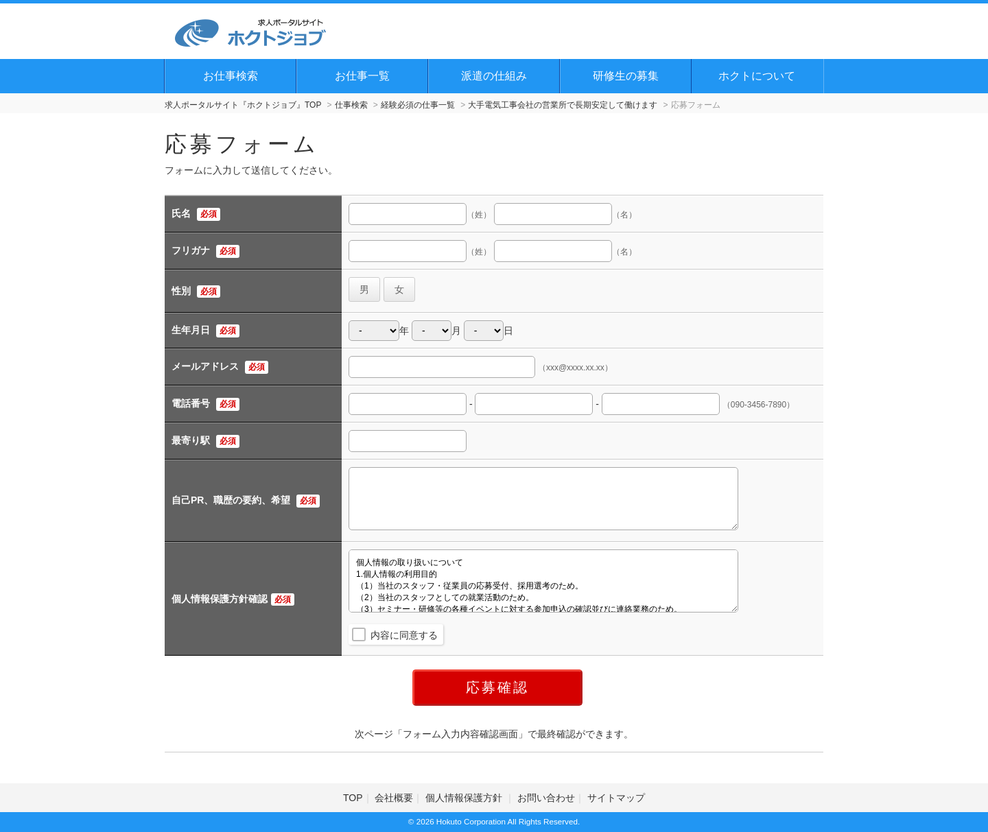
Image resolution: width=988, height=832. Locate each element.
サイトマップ (616, 797)
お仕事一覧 (362, 76)
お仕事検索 (230, 76)
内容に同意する (404, 635)
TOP (353, 797)
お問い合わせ (546, 797)
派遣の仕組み (494, 76)
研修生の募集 (626, 76)
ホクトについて (756, 76)
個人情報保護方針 (465, 797)
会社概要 (394, 797)
